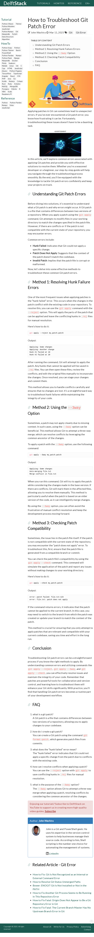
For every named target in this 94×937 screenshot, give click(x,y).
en (87, 3)
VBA (4, 91)
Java (9, 79)
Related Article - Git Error (54, 868)
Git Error (81, 32)
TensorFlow (6, 73)
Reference (75, 3)
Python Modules (8, 26)
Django (16, 58)
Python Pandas (8, 55)
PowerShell (6, 53)
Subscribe (50, 815)
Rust (4, 84)
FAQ (37, 65)
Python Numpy (7, 31)
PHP (3, 79)
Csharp (20, 81)
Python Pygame (16, 71)
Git (17, 31)
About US (47, 931)
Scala (10, 91)
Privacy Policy (73, 931)
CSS (18, 76)
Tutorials (43, 3)
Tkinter (18, 24)
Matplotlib (6, 34)
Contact (87, 933)
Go (14, 79)
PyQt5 (14, 34)
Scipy (12, 105)
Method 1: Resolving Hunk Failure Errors (57, 48)
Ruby (10, 84)
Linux (12, 66)
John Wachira (38, 32)
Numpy (18, 55)
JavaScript (6, 29)
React (12, 76)
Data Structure (7, 37)
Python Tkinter (8, 50)
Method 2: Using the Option (55, 52)
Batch (18, 50)
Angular (5, 76)
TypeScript (17, 73)
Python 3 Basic (7, 24)
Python (17, 48)
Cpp (3, 68)
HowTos (59, 3)
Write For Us (59, 931)
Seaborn (12, 63)
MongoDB (14, 86)
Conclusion (41, 61)
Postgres (5, 89)
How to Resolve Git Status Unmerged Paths (57, 885)
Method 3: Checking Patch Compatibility (57, 57)
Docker (15, 61)
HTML (9, 68)
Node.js (12, 81)
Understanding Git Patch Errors (52, 44)
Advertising (86, 931)
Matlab (4, 66)
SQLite (14, 89)
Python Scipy (7, 48)
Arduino (17, 84)
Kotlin (4, 81)
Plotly (4, 63)
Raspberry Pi (7, 94)
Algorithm (6, 39)
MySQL (5, 86)
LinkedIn (52, 857)
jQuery (4, 71)
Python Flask (7, 58)
